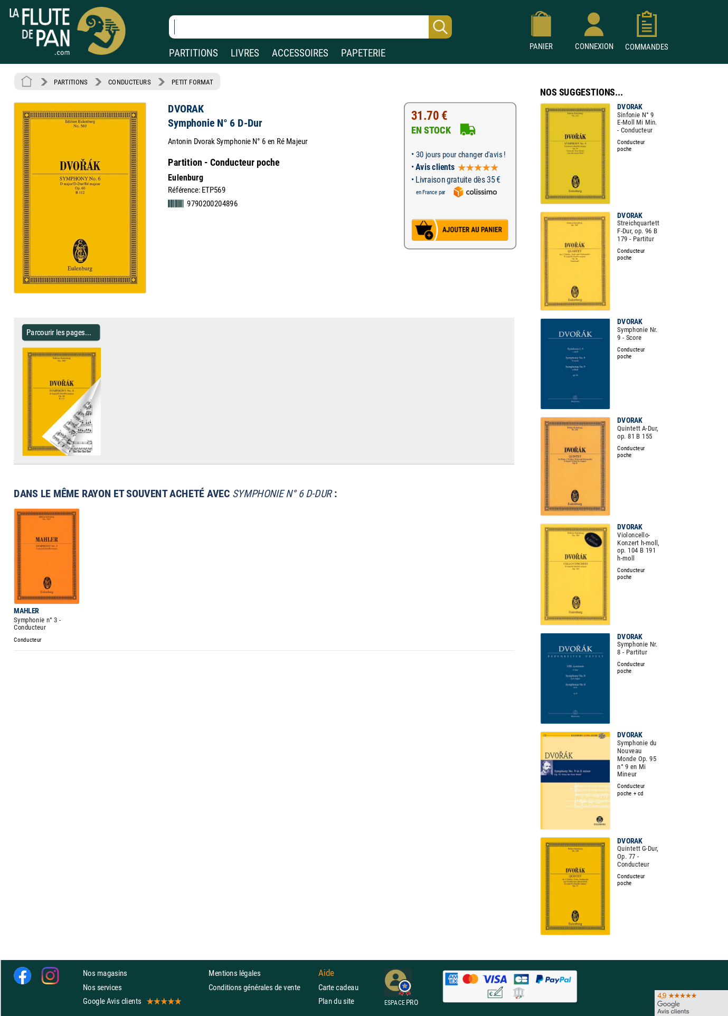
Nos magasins (105, 972)
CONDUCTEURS (129, 82)
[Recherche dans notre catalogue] (310, 27)
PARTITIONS (193, 53)
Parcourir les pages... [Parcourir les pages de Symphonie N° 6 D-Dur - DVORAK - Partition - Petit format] (58, 332)
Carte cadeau (338, 986)
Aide (326, 973)
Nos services (102, 986)
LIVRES (245, 53)
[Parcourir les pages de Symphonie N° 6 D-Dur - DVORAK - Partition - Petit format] (105, 453)
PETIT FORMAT (192, 82)
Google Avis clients (131, 1000)
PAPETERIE (363, 53)
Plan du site (336, 1000)
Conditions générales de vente (261, 986)
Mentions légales (234, 972)
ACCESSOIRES (300, 53)
